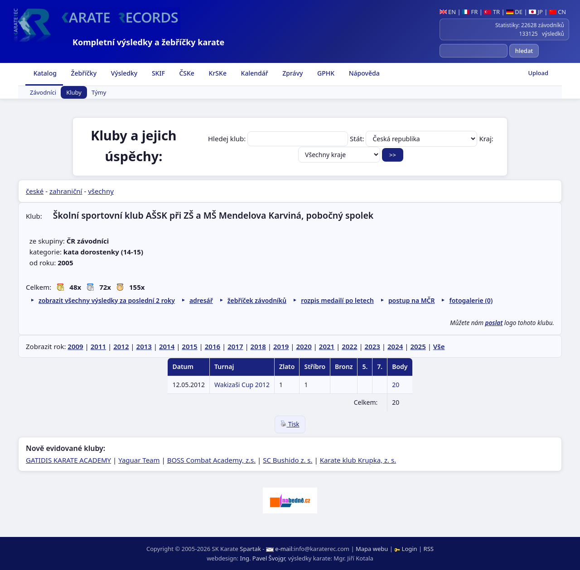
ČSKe (186, 73)
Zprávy (292, 73)
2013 (144, 346)
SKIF (157, 73)
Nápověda (363, 73)
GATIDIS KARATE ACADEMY (68, 460)
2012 (121, 346)
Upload (538, 73)
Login (406, 549)
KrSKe (217, 73)
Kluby (74, 92)
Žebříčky (83, 73)
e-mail (283, 549)
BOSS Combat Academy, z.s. (211, 460)
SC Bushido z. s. (287, 460)
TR (492, 12)
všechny (101, 191)
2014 (166, 346)
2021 (326, 346)
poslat (494, 323)
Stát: (414, 138)
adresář (201, 300)
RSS (429, 549)
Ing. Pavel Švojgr (262, 558)
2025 (417, 346)
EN (448, 12)
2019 (281, 346)
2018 (258, 346)
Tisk (289, 424)
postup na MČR (411, 300)
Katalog (44, 73)
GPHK (324, 73)
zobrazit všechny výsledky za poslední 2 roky (107, 300)
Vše (439, 346)
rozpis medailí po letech (337, 300)
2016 (212, 346)
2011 (98, 346)
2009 (75, 346)
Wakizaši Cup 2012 (242, 384)
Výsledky (123, 73)
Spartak (250, 549)
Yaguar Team (139, 460)
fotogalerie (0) (471, 300)
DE (514, 12)
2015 (189, 346)
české (35, 191)
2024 (395, 346)
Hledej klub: (279, 138)
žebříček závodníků (256, 300)
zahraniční (65, 191)
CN (557, 12)
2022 (349, 346)
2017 (235, 346)
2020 (303, 346)
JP (536, 12)
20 (395, 384)
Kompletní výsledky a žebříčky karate (148, 42)
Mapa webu (372, 549)
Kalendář (253, 73)
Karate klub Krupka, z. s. (358, 460)
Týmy (99, 92)
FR (470, 12)
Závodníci (43, 92)
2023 (372, 346)
